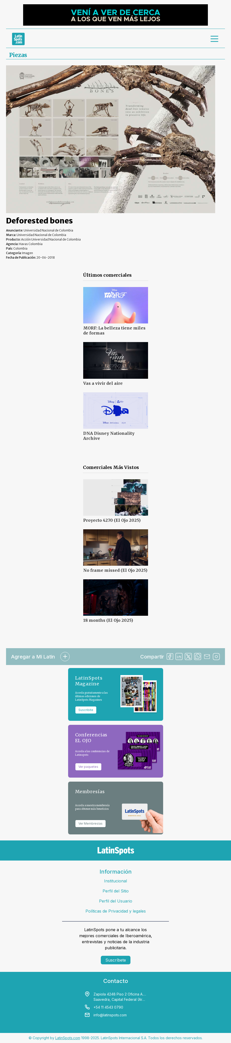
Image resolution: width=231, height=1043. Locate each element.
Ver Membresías (90, 823)
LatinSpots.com (67, 1038)
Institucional (115, 880)
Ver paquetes (88, 767)
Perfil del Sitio (116, 890)
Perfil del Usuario (115, 901)
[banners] (115, 15)
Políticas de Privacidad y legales (115, 911)
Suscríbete (115, 960)
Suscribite (85, 710)
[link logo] (18, 39)
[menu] (214, 39)
